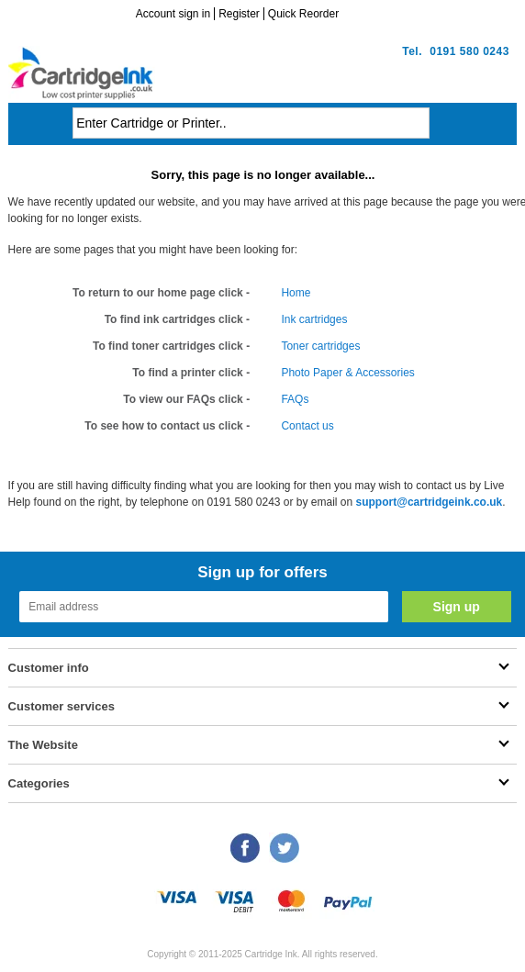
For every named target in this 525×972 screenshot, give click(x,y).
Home (295, 292)
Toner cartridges (320, 346)
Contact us (307, 425)
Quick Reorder (303, 13)
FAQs (294, 399)
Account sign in (173, 13)
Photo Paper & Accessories (347, 372)
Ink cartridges (314, 319)
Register (239, 13)
